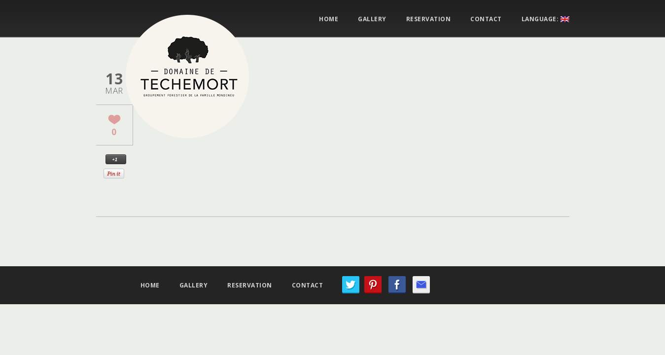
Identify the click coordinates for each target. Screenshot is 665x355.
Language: (545, 19)
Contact (486, 19)
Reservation (428, 19)
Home (328, 19)
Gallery (372, 19)
